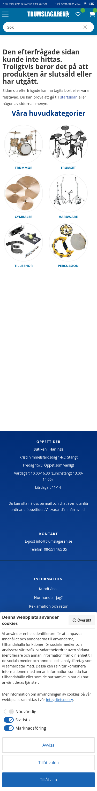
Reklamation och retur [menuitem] (48, 606)
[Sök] (85, 27)
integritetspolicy (59, 699)
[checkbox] (19, 711)
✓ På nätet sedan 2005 (67, 3)
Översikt (81, 620)
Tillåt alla (48, 779)
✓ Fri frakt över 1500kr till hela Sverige (24, 3)
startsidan (69, 97)
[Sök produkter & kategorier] (48, 27)
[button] (6, 14)
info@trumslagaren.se (54, 541)
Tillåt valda (48, 762)
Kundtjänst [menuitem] (48, 588)
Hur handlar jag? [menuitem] (48, 597)
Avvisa (48, 745)
